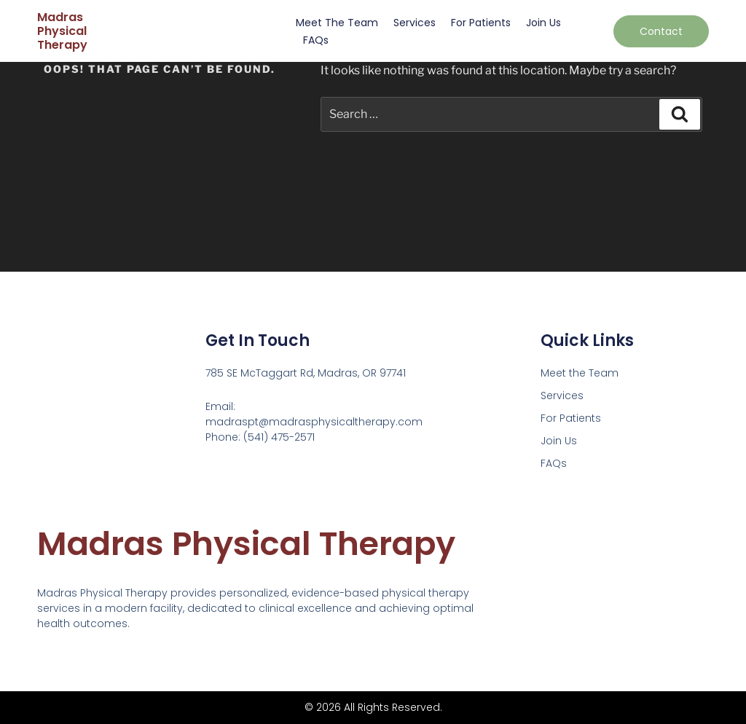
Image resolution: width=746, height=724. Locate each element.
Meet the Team (337, 22)
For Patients (481, 22)
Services (414, 22)
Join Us (543, 22)
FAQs (316, 40)
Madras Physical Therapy (62, 31)
